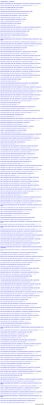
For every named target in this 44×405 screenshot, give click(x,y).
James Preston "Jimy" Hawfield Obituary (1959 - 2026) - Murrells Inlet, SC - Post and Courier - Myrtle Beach (18, 207)
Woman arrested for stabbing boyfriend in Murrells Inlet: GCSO (10, 194)
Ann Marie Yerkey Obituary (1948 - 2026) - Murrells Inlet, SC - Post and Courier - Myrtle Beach (15, 289)
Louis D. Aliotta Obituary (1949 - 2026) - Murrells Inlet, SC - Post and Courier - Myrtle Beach (15, 151)
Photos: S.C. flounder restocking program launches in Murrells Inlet (11, 211)
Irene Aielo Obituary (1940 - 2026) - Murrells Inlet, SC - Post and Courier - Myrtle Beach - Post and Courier (18, 303)
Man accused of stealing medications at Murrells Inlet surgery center (11, 49)
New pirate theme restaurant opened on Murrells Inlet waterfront (10, 163)
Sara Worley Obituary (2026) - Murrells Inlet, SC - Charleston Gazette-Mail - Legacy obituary (16, 331)
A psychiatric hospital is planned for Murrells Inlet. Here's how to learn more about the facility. (15, 281)
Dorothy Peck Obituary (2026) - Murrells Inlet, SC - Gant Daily (10, 337)
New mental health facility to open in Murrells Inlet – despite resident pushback (13, 341)
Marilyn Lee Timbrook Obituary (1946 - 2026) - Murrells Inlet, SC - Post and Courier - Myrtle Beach (16, 357)
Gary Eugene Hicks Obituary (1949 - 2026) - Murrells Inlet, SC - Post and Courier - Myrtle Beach (16, 77)
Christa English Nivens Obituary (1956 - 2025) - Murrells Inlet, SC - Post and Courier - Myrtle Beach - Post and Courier (20, 343)
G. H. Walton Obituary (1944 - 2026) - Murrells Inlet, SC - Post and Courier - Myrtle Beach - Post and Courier (19, 145)
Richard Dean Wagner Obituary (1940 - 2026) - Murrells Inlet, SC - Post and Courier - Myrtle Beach (16, 198)
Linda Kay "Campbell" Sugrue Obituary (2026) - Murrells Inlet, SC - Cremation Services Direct (15, 389)
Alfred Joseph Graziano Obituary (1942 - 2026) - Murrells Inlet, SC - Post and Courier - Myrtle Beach (16, 45)
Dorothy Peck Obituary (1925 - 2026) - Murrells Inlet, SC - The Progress (12, 321)
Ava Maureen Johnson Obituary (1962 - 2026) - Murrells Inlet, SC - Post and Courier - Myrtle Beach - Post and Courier (20, 67)
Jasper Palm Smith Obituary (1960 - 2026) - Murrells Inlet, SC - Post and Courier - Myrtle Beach (15, 112)
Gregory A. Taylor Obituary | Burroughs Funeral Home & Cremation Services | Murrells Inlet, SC (16, 361)
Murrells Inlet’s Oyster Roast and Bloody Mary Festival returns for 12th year (12, 266)
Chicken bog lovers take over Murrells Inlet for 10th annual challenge (11, 349)
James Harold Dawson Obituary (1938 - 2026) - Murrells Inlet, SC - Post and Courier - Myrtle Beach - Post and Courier (20, 86)
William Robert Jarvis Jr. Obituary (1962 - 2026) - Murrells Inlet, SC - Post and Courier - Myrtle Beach (16, 167)
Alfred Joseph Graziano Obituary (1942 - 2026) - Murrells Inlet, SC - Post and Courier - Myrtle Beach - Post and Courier (21, 43)
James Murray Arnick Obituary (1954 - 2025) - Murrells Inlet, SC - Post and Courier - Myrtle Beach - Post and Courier (20, 307)
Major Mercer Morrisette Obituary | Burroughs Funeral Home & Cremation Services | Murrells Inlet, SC (17, 92)
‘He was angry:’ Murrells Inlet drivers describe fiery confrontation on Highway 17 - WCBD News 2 (17, 126)
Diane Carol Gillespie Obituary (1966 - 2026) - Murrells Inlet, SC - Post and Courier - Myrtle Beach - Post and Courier (20, 283)
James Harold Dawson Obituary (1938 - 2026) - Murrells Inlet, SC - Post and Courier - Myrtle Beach (16, 88)
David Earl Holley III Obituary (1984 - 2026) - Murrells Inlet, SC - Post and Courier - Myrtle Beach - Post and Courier (20, 27)
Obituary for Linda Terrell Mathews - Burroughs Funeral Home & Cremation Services (15, 213)
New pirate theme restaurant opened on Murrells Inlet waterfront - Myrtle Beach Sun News (16, 161)
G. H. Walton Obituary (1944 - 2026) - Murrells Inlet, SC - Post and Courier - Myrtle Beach (15, 147)
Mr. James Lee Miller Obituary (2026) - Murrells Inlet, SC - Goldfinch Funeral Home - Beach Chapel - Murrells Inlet (19, 329)
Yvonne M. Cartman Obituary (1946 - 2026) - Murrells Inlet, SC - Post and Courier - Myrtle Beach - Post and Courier (20, 63)
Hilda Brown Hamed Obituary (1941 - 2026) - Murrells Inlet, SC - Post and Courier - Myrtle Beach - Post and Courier (20, 94)
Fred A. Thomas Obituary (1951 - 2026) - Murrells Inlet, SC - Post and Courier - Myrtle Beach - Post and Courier (19, 268)
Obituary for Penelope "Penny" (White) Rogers (7, 175)
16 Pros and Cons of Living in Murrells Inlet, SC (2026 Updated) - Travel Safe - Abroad (15, 363)
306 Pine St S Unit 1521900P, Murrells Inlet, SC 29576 (9, 9)
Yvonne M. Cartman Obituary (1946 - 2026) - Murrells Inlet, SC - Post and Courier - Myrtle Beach (16, 65)
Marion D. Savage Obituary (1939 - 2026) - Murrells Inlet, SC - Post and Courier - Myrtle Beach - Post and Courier (20, 295)
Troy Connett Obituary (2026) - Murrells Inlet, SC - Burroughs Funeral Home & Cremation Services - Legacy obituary (20, 351)
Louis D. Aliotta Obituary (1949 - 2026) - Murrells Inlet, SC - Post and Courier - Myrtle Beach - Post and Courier (19, 149)
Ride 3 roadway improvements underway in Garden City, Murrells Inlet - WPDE (14, 299)
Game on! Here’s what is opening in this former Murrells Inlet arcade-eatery (12, 402)
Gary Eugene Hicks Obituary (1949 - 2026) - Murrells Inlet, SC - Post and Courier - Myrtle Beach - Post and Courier (20, 75)
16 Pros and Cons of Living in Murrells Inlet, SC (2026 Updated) (10, 365)
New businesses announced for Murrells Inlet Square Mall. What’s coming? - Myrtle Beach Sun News (17, 153)
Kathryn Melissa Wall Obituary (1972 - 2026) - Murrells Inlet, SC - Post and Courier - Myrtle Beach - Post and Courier (20, 200)
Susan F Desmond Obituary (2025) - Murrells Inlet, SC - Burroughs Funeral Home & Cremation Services (17, 393)
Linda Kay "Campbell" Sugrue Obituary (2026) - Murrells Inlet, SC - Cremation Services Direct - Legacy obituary (19, 387)
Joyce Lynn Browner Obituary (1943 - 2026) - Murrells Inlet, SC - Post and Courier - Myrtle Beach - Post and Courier (20, 260)
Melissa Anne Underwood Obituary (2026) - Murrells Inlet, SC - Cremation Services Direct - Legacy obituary (18, 51)
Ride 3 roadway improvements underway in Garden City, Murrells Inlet (11, 301)
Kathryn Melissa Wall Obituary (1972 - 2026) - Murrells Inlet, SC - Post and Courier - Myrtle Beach (16, 202)
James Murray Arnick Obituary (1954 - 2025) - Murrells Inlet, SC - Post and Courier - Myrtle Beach (16, 309)
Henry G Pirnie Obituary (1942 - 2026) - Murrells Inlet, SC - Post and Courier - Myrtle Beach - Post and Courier (19, 181)
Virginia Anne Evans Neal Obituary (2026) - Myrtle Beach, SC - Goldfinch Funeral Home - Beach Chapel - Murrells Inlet (19, 249)
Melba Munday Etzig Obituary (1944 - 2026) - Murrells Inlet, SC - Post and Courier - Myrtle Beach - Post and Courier (20, 59)
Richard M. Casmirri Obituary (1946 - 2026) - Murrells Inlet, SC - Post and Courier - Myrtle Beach (16, 5)
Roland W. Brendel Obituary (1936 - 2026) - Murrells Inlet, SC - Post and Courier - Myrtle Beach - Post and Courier (20, 71)
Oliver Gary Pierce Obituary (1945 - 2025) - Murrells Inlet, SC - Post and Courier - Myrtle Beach (16, 313)
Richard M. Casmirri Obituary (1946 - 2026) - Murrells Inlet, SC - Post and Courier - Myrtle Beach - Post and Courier (20, 3)
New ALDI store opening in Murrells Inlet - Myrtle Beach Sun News (11, 114)
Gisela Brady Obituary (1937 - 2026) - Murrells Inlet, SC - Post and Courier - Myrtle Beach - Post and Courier (19, 157)
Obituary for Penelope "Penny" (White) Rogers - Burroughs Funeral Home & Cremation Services (17, 173)
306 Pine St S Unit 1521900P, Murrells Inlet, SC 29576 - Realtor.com (11, 7)
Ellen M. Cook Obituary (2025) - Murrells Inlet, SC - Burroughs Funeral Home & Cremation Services (16, 373)
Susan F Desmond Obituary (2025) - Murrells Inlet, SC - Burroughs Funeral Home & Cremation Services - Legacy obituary (21, 391)
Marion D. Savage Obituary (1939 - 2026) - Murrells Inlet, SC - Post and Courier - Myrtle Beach (15, 297)
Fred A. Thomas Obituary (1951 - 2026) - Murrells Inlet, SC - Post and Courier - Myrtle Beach (15, 270)
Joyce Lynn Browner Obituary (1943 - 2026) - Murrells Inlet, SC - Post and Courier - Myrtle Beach (16, 262)
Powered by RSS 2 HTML (39, 404)
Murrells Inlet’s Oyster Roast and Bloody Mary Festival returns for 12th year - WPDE (15, 264)
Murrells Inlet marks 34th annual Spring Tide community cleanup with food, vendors (14, 13)
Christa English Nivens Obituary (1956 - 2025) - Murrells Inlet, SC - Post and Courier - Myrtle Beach (16, 345)
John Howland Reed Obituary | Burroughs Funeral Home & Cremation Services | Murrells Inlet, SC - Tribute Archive (20, 238)
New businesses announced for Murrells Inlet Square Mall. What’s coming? (12, 155)
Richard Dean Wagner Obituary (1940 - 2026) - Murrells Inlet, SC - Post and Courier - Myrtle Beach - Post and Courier (20, 196)
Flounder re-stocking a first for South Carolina (7, 143)
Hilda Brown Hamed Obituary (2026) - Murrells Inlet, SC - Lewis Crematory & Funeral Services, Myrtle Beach (18, 385)
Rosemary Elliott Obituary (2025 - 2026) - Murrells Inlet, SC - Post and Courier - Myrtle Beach (15, 100)
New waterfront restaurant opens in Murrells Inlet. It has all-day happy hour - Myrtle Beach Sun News (17, 106)
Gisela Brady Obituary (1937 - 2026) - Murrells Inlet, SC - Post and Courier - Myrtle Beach (15, 159)
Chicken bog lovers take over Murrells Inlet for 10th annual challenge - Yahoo (13, 347)
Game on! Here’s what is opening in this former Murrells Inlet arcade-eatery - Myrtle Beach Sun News (17, 400)
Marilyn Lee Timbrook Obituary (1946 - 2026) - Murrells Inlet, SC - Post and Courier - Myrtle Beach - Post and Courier (20, 355)
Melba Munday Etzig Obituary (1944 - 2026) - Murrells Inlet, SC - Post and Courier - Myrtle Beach (16, 61)
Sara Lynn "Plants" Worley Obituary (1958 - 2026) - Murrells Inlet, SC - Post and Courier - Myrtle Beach (17, 236)
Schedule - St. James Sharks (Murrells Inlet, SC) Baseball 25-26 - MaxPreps (13, 19)
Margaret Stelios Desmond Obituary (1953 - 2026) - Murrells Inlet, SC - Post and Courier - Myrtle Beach (17, 293)
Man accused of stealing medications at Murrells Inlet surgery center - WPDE (13, 47)
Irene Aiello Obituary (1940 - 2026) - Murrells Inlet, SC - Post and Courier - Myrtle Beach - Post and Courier (18, 252)
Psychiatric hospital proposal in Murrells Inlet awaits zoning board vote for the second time (15, 219)
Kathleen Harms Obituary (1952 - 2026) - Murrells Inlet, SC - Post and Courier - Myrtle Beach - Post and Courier (19, 315)
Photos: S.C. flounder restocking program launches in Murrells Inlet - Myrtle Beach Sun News (16, 209)
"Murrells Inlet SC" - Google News (7, 1)
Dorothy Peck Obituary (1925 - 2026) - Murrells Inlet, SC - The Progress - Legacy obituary (15, 319)
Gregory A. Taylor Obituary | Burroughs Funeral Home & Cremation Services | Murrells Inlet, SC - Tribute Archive (20, 359)
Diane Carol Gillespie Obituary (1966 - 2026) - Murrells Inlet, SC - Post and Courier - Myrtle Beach (16, 285)
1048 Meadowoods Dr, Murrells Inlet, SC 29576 (8, 25)
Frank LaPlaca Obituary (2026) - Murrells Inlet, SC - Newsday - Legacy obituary (14, 15)
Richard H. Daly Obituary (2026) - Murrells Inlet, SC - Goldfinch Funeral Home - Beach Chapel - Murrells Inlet (18, 398)
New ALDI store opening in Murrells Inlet (7, 116)
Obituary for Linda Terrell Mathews (6, 215)
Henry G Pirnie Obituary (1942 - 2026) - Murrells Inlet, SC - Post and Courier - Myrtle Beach (15, 183)
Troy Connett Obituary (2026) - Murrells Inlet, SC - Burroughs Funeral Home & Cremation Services (16, 353)
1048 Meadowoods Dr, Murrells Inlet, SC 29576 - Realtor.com (10, 23)
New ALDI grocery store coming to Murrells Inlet (8, 104)
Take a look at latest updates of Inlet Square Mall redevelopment (10, 325)
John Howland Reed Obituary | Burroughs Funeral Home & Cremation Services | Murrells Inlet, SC (16, 240)
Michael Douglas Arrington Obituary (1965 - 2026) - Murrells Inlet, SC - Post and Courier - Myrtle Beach (17, 120)
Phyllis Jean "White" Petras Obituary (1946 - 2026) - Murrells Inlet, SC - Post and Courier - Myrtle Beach (17, 258)
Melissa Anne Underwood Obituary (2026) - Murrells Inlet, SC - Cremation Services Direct (15, 53)
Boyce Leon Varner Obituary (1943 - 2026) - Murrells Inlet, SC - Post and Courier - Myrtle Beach (16, 244)
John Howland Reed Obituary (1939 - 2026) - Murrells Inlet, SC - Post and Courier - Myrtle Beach (16, 57)
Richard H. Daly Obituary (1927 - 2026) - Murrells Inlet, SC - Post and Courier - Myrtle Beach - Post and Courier (19, 272)
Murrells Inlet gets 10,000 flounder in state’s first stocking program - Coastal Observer (15, 122)
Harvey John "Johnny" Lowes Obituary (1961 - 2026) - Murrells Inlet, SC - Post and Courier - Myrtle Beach (17, 224)
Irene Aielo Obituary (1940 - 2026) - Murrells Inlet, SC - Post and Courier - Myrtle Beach (14, 305)
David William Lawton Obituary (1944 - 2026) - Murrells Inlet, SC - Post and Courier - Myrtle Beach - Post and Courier (20, 169)
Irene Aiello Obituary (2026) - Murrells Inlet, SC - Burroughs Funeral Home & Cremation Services (16, 369)
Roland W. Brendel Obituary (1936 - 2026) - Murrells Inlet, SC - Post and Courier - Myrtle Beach (16, 73)
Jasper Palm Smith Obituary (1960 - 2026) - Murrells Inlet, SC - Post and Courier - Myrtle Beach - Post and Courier (20, 110)
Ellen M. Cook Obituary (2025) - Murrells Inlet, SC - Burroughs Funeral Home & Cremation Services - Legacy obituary (20, 371)
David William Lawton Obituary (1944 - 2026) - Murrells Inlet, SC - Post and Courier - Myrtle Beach (16, 171)
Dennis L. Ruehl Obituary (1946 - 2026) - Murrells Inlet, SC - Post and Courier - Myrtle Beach (15, 179)
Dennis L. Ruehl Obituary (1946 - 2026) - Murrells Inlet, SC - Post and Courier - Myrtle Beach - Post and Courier (19, 177)
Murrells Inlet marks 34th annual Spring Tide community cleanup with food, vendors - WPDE (16, 11)
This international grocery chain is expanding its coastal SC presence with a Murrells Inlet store (15, 139)
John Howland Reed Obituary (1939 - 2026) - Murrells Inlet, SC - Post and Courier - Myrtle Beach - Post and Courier (20, 55)
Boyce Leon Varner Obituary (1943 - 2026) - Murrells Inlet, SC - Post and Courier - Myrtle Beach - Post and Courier (20, 242)
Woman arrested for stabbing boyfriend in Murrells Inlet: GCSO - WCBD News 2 (14, 192)
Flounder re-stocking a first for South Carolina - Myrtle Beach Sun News (12, 141)
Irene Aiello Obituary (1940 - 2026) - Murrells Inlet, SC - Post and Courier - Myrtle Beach (14, 254)
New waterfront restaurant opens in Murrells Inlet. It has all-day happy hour (12, 108)
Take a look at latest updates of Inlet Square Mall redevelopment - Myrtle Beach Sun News (15, 323)
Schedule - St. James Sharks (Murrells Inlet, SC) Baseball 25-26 (10, 21)
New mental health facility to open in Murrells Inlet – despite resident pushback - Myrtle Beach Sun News (18, 339)
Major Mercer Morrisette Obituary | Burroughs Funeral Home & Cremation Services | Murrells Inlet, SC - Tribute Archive (21, 90)
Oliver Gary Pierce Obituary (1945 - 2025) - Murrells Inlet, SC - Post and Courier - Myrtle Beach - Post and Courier (20, 311)
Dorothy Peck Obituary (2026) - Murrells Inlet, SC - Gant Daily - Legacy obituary (14, 335)
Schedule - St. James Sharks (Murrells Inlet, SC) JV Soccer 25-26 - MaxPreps (13, 130)
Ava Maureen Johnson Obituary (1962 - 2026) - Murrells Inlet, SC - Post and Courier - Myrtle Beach (16, 69)
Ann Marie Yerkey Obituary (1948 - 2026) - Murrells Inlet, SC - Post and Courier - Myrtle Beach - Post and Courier (20, 287)
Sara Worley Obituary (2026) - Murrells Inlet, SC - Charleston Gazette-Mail (12, 333)
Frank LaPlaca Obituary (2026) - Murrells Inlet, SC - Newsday (10, 17)
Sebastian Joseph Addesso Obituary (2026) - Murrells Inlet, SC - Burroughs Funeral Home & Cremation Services (18, 41)
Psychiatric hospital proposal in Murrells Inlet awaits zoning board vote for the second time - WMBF (17, 217)
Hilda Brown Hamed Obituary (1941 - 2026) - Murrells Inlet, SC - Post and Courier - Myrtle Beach (16, 96)
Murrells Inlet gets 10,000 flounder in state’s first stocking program (11, 124)
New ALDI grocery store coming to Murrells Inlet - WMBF (10, 102)
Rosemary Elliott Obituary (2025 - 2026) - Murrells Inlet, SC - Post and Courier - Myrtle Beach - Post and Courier (19, 98)
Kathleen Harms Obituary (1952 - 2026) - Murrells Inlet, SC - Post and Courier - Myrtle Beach (15, 317)
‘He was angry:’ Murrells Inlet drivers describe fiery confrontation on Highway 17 (13, 128)
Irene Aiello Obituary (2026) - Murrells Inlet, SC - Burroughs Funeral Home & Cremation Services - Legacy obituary (20, 367)
